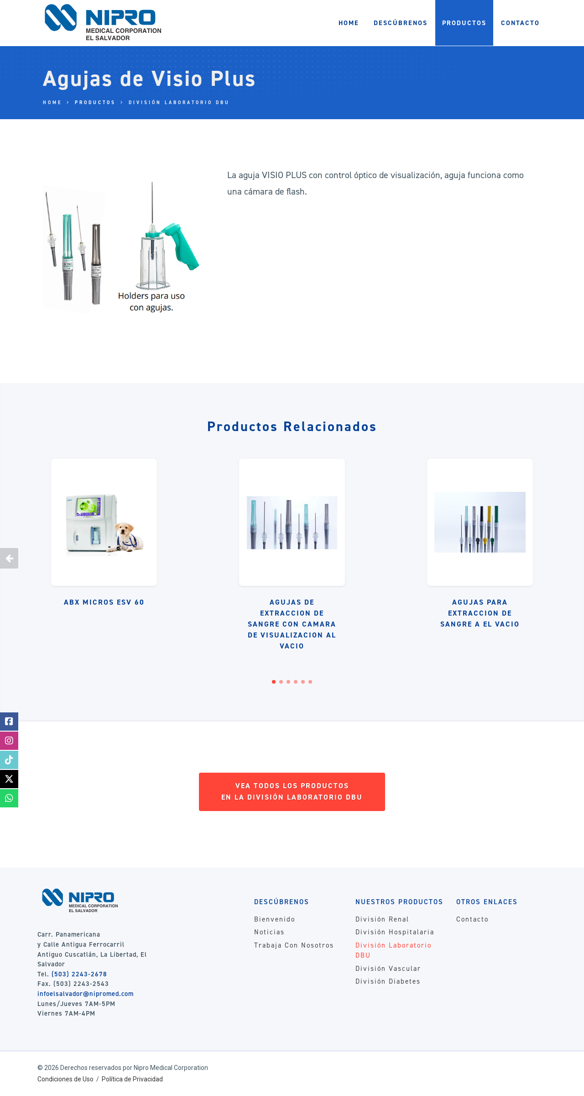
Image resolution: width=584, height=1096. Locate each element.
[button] (274, 682)
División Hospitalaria (394, 932)
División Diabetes (388, 981)
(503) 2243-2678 (79, 974)
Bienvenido (274, 919)
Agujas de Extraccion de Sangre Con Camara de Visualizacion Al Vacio (292, 624)
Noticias (269, 932)
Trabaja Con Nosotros (294, 945)
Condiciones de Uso (65, 1079)
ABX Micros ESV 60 (104, 602)
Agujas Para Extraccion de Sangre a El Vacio (480, 613)
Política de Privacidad (132, 1079)
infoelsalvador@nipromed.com (85, 993)
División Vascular (388, 968)
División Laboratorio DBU (179, 102)
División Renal (382, 919)
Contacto (472, 919)
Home (52, 102)
